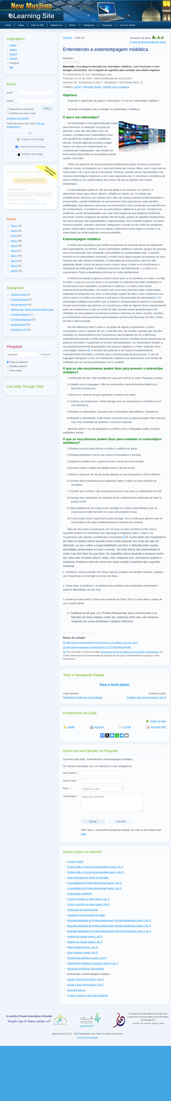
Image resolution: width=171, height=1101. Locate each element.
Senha (10, 101)
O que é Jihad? (75, 861)
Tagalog (13, 50)
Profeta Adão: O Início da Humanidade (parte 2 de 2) (95, 872)
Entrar (47, 108)
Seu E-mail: (70, 780)
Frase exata (14, 370)
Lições (77, 87)
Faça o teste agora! (114, 684)
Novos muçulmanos (32, 12)
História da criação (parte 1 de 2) (84, 936)
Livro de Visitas (127, 25)
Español (13, 54)
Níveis (73, 25)
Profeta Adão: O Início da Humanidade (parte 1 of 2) (95, 867)
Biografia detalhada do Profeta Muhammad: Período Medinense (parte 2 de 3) (109, 925)
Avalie (69, 726)
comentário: (70, 796)
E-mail (125, 726)
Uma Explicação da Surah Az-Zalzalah (87, 877)
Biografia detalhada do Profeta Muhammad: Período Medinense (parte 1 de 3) (109, 920)
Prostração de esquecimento (82, 909)
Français (13, 58)
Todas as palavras (17, 362)
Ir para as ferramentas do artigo (148, 41)
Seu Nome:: (70, 772)
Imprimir (96, 726)
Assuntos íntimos (76, 990)
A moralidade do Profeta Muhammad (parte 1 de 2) (94, 883)
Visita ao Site (37, 25)
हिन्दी (11, 67)
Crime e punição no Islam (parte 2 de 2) (88, 904)
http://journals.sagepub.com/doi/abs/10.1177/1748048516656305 (98, 647)
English (13, 45)
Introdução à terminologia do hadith (86, 915)
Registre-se (56, 25)
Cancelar (121, 821)
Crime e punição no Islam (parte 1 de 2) (88, 899)
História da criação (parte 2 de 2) (84, 942)
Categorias (90, 25)
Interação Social (92, 87)
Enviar (93, 821)
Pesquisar (108, 25)
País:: (67, 788)
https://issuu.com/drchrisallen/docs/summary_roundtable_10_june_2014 (102, 642)
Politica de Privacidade (87, 1038)
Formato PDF (156, 726)
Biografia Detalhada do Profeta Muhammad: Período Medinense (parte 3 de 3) (109, 931)
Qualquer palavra (17, 366)
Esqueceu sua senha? (18, 118)
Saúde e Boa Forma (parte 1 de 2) (146, 697)
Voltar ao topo (155, 721)
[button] (8, 226)
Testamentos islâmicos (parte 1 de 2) (87, 958)
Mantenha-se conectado (20, 109)
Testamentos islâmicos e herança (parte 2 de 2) (92, 963)
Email (9, 92)
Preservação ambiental (79, 893)
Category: (68, 87)
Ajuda (21, 25)
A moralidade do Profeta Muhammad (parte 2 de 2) (94, 888)
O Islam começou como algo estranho (87, 995)
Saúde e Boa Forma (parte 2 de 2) (85, 984)
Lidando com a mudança (116, 87)
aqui (83, 833)
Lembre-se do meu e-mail (21, 113)
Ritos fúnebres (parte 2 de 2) (82, 952)
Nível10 (67, 37)
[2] (88, 350)
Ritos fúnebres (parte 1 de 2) (82, 947)
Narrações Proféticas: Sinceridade (82, 697)
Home (8, 25)
